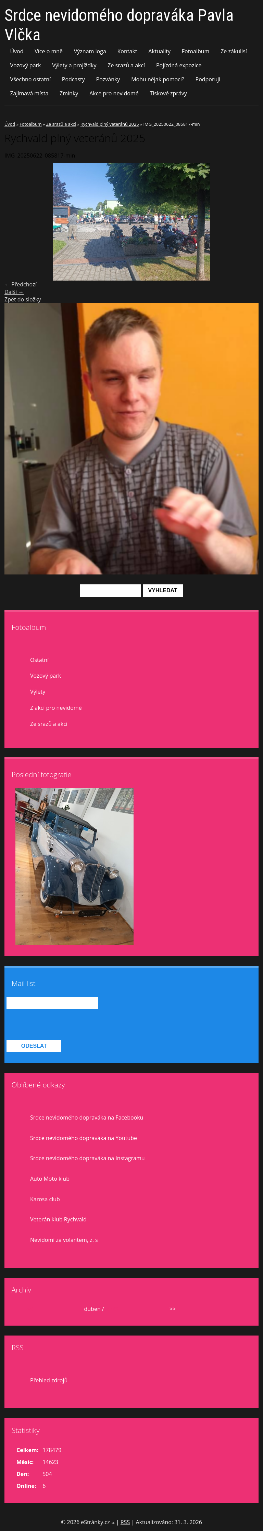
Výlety (37, 691)
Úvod (16, 51)
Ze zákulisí (234, 51)
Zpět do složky (22, 299)
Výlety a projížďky (74, 65)
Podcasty (73, 79)
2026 (111, 1309)
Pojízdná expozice (178, 65)
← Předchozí (20, 284)
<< (29, 1309)
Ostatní (39, 660)
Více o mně (49, 51)
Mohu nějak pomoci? (157, 79)
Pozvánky (108, 79)
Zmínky (69, 93)
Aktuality (159, 51)
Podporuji (208, 79)
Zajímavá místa (29, 93)
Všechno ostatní (30, 79)
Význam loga (90, 51)
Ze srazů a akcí (126, 65)
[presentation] (59, 1025)
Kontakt (127, 51)
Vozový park (25, 65)
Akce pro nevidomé (113, 93)
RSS (125, 1522)
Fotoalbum (196, 51)
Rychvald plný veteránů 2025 (109, 124)
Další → (14, 292)
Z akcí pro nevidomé (56, 708)
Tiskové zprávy (168, 93)
